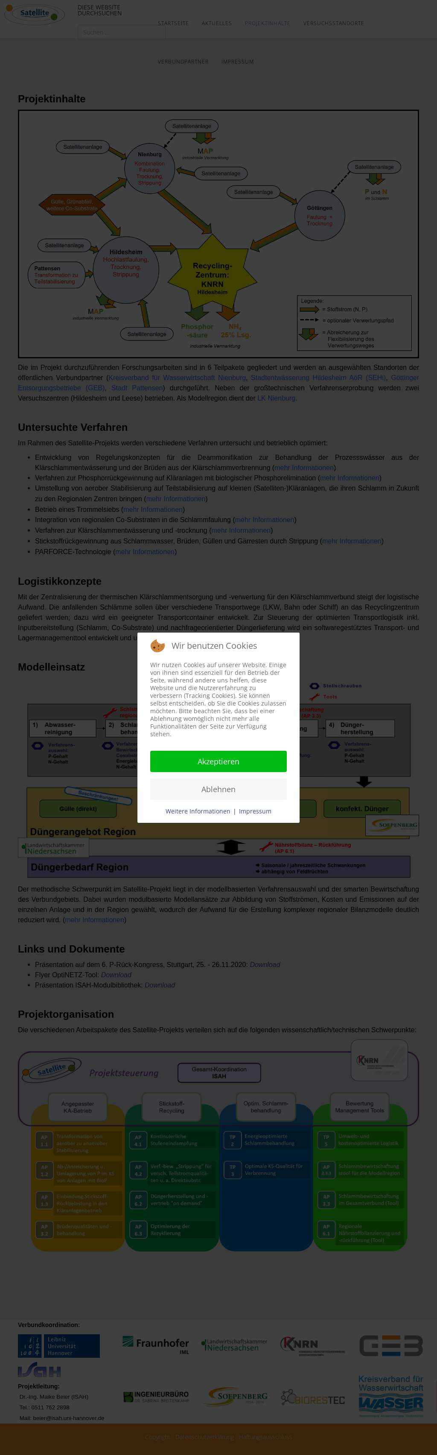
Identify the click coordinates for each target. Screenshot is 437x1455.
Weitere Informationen (198, 811)
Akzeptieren (218, 761)
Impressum (255, 811)
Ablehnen (218, 789)
